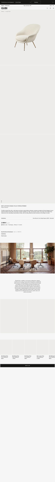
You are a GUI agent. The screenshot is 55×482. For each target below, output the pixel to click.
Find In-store (4, 235)
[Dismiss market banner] (53, 2)
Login (51, 5)
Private (2, 5)
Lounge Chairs (7, 11)
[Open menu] (53, 8)
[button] (50, 8)
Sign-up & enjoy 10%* (27, 5)
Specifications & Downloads (7, 231)
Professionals (7, 5)
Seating (2, 11)
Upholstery (3, 233)
